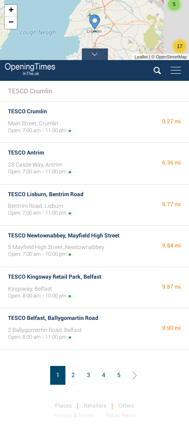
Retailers (95, 405)
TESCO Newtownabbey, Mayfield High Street (64, 235)
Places (63, 405)
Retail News (121, 415)
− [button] (11, 23)
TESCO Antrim (26, 152)
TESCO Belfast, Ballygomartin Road (53, 318)
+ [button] (11, 11)
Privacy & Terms (73, 415)
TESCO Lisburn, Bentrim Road (45, 194)
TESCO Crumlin (27, 111)
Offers (126, 405)
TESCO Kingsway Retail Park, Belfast (55, 276)
